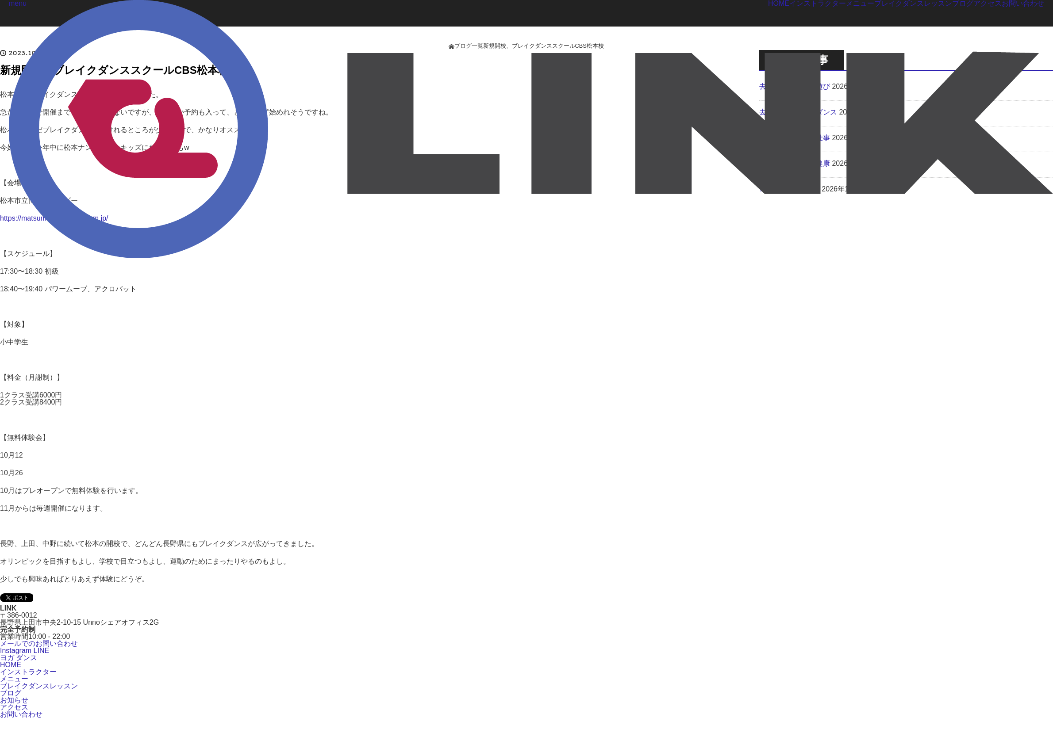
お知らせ (14, 700)
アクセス (14, 707)
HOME (10, 664)
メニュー (14, 679)
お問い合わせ (21, 714)
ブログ (10, 693)
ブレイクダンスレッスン (39, 686)
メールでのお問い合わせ (39, 643)
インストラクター (28, 672)
